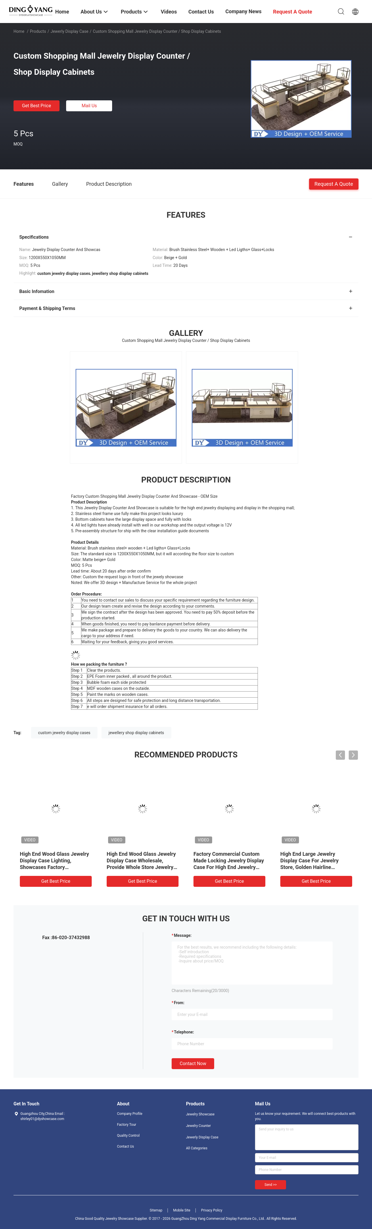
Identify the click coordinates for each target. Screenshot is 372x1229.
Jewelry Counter (198, 1126)
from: (179, 1002)
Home (19, 31)
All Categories (196, 1148)
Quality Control (128, 1136)
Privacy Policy (211, 1210)
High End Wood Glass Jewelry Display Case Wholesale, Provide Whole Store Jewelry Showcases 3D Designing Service (141, 867)
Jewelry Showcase (200, 1114)
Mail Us (89, 105)
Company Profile (129, 1114)
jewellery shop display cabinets (136, 732)
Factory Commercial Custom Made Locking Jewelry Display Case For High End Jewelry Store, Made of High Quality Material (228, 867)
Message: (182, 935)
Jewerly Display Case (69, 31)
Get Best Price (36, 105)
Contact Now (193, 1063)
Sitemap (156, 1210)
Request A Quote (334, 184)
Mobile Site (181, 1210)
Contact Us (125, 1146)
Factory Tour (126, 1125)
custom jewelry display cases (64, 732)
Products (38, 31)
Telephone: (184, 1032)
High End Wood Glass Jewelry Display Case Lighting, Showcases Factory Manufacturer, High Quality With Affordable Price (54, 867)
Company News (243, 11)
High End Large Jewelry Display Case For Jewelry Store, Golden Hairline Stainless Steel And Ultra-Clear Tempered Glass (316, 867)
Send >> (270, 1185)
